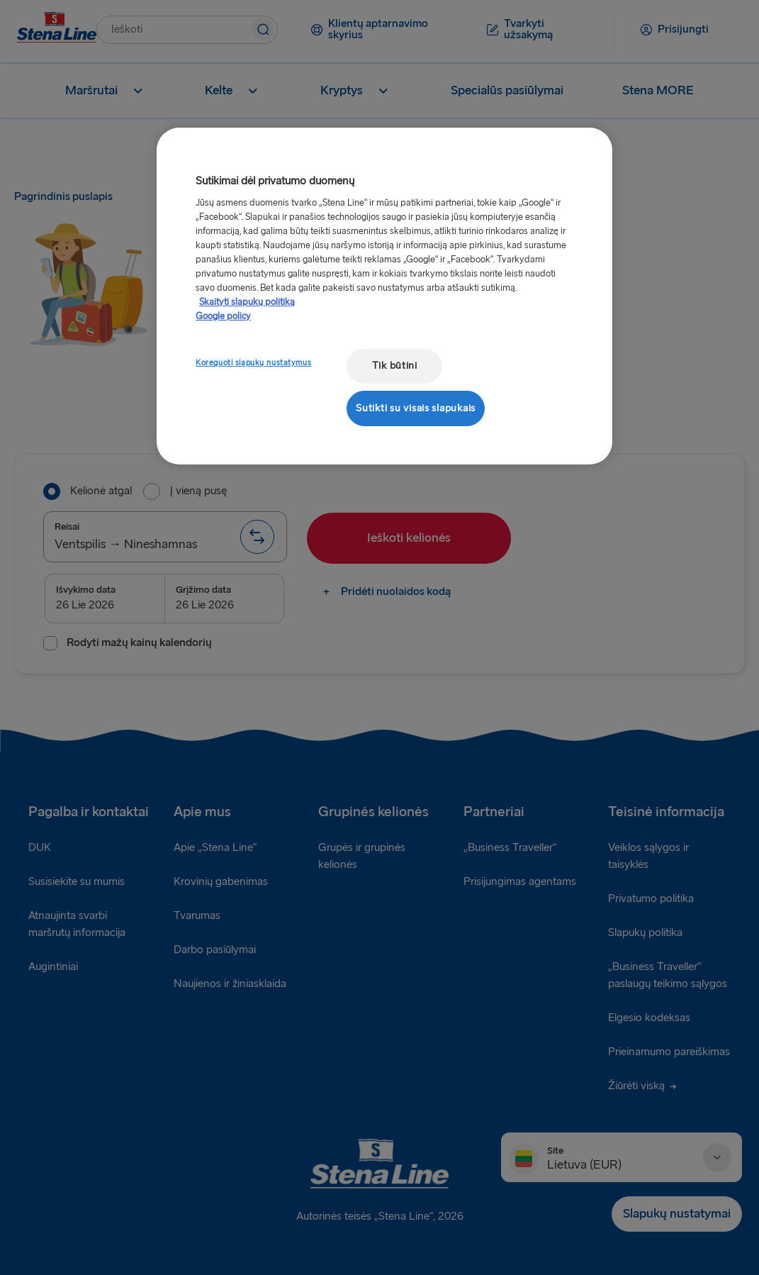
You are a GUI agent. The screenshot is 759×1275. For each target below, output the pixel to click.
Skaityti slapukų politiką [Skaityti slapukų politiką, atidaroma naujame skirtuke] (247, 302)
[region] (384, 296)
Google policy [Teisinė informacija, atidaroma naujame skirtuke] (223, 316)
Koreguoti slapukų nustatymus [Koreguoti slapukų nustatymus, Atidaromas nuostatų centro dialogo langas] (253, 362)
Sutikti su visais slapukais (416, 408)
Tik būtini (394, 366)
